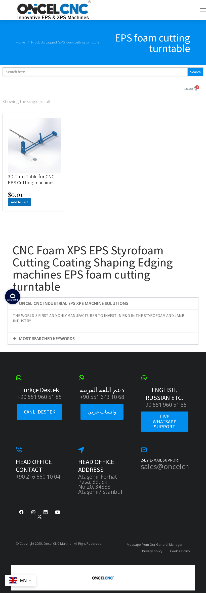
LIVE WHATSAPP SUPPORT (165, 421)
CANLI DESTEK (39, 411)
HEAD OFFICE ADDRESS (96, 465)
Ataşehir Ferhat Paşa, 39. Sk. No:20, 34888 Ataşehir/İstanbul (100, 484)
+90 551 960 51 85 (39, 396)
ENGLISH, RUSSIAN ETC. (165, 393)
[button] (203, 10)
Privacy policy (152, 551)
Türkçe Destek (39, 389)
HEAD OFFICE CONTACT (34, 465)
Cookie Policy (180, 551)
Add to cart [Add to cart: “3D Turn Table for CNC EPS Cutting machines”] (19, 202)
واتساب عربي (102, 411)
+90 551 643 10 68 (102, 396)
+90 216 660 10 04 (38, 476)
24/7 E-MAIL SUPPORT (160, 460)
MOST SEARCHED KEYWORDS (47, 338)
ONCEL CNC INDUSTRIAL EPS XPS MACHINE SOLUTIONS (73, 303)
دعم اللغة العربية (102, 389)
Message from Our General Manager (155, 544)
